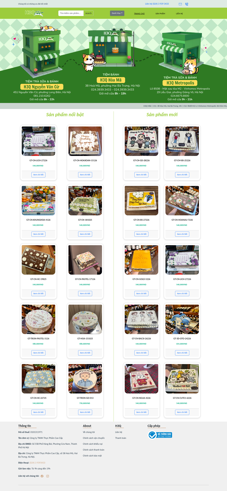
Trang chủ (139, 13)
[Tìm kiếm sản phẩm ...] (71, 13)
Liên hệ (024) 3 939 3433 (157, 3)
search (88, 13)
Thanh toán (120, 438)
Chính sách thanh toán (93, 449)
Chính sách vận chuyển (94, 438)
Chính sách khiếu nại (93, 443)
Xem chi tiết (38, 174)
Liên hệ (179, 13)
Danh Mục (116, 13)
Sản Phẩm (160, 13)
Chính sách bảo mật (92, 455)
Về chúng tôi (89, 432)
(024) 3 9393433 (37, 462)
